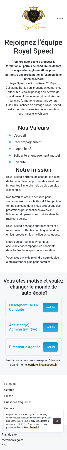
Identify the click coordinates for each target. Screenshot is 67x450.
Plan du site (9, 434)
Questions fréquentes (17, 402)
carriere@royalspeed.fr (42, 364)
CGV (5, 445)
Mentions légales (12, 440)
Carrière (9, 408)
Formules (10, 383)
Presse (8, 396)
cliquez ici (34, 427)
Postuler (50, 307)
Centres (9, 390)
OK (57, 421)
